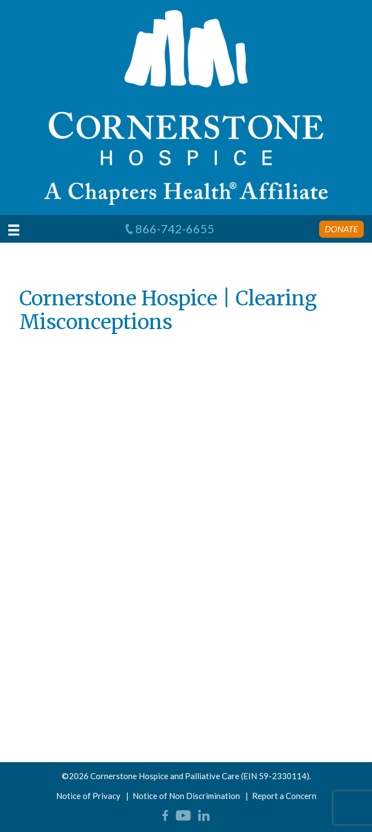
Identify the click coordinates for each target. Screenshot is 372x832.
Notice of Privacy (88, 796)
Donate (341, 228)
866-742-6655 (169, 229)
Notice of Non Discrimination (186, 796)
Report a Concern (284, 796)
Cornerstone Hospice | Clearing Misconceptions (168, 310)
